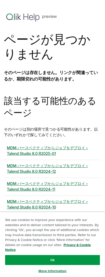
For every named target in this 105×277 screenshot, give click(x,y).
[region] (52, 244)
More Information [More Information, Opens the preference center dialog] (52, 271)
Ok (52, 260)
